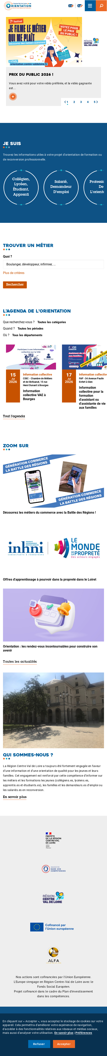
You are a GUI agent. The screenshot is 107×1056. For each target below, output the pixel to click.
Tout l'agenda (14, 416)
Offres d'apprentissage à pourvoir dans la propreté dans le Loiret (49, 579)
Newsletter (71, 5)
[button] (65, 102)
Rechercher (15, 284)
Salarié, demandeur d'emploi (61, 187)
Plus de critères (13, 273)
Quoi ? (7, 256)
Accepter (64, 1044)
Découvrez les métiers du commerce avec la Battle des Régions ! (49, 512)
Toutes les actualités (20, 661)
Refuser (39, 1044)
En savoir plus (14, 797)
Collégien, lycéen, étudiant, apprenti (21, 187)
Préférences (83, 1032)
